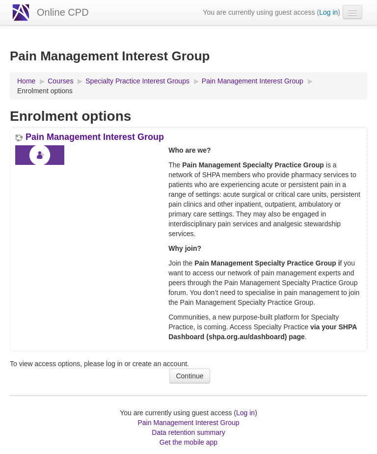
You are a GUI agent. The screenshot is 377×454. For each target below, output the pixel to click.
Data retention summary (188, 432)
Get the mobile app (188, 442)
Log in (328, 12)
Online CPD (63, 12)
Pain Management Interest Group (95, 137)
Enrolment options (45, 91)
